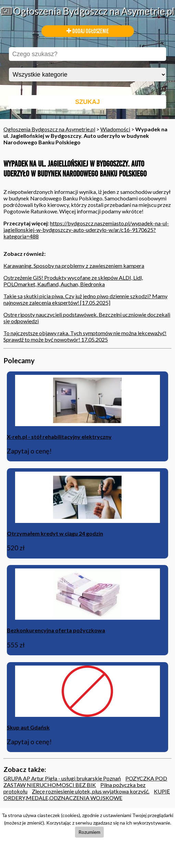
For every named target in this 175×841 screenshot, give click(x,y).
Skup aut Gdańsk (28, 727)
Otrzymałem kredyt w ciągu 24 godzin (55, 533)
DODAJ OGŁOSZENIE (87, 31)
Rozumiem (89, 832)
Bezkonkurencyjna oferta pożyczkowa (56, 630)
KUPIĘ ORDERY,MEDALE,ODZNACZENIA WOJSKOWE (86, 794)
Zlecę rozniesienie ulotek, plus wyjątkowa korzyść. (90, 791)
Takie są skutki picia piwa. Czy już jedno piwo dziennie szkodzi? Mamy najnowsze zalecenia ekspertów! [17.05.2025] (85, 299)
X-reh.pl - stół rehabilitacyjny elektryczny (59, 436)
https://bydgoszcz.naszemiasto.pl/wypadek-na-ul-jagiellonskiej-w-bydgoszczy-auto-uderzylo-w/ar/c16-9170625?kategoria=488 (86, 229)
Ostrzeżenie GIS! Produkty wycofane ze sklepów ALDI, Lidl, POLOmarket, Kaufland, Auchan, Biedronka (73, 280)
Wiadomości (115, 129)
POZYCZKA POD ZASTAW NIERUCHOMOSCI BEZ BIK (85, 781)
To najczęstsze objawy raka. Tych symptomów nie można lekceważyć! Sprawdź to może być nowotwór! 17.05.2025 (84, 336)
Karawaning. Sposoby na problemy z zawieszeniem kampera (73, 265)
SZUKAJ (87, 101)
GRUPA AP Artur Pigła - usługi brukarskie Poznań (62, 778)
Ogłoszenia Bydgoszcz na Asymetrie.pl (87, 11)
